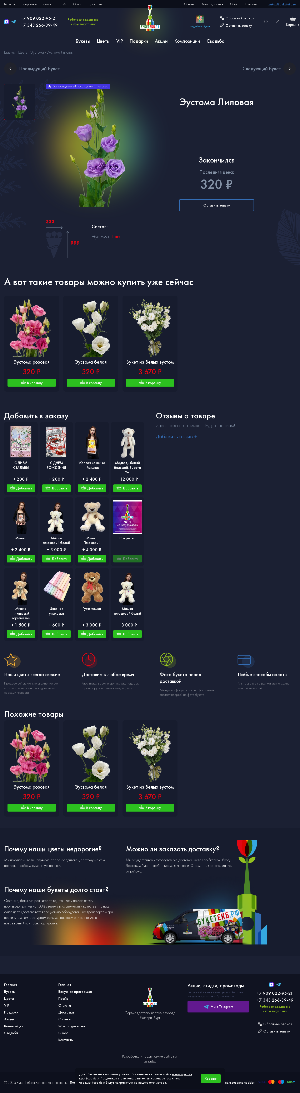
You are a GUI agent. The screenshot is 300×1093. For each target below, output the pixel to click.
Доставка (96, 4)
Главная (9, 4)
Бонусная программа (36, 4)
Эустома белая (91, 362)
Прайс (62, 4)
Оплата (78, 4)
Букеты (83, 41)
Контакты (251, 4)
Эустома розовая (32, 362)
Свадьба (216, 41)
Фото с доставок (211, 4)
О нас (234, 4)
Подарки (139, 41)
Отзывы (189, 4)
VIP (119, 41)
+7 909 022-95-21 (39, 18)
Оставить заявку (216, 205)
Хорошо (211, 1078)
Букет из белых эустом (150, 362)
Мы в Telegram (218, 1006)
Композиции (187, 41)
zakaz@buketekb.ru (282, 4)
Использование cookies (238, 1082)
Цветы (103, 41)
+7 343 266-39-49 (39, 25)
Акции (161, 41)
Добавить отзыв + (176, 436)
